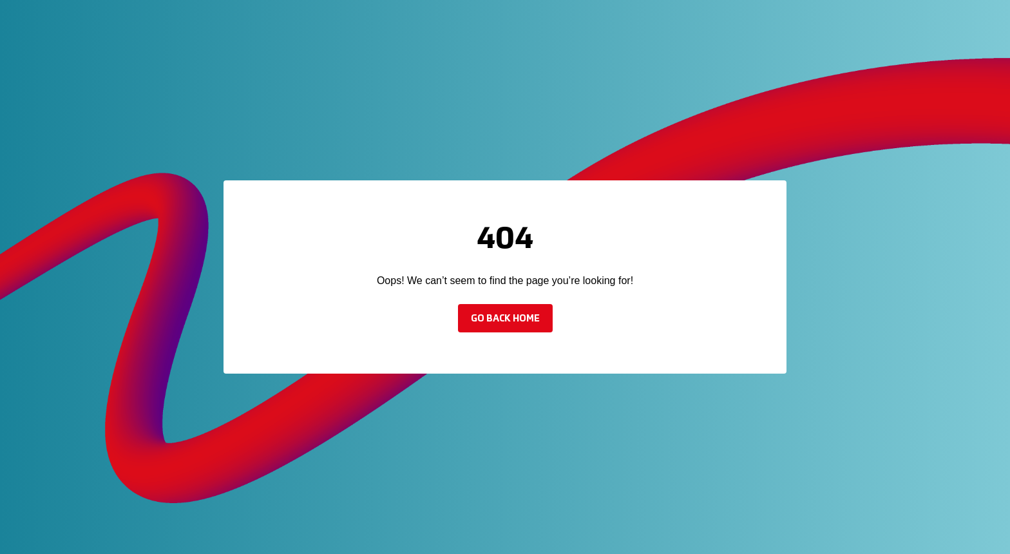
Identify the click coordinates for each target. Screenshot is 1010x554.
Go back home (505, 318)
